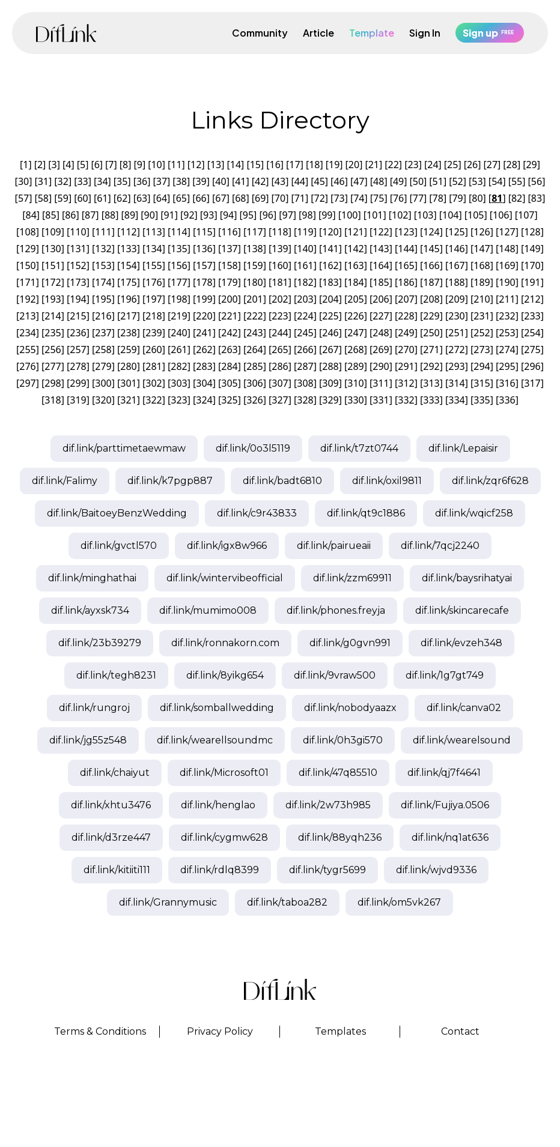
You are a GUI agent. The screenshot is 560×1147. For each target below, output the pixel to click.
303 (179, 383)
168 (481, 265)
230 (456, 315)
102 (400, 215)
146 (456, 248)
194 (78, 299)
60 (82, 198)
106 (501, 215)
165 (406, 265)
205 (355, 299)
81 (497, 198)
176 (153, 282)
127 (507, 231)
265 (280, 349)
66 (200, 198)
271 (431, 349)
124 (431, 231)
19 (334, 164)
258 (103, 349)
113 (153, 231)
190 (507, 282)
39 (200, 181)
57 (23, 198)
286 (280, 366)
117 (254, 231)
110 (78, 231)
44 (299, 181)
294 (481, 366)
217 (128, 315)
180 (254, 282)
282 (179, 366)
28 (512, 164)
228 (406, 315)
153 (103, 265)
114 (179, 231)
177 (179, 282)
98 (307, 215)
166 (431, 265)
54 (497, 181)
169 (507, 265)
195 (103, 299)
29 (531, 164)
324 (204, 400)
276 (27, 366)
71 (299, 198)
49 (398, 181)
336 (507, 400)
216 (103, 315)
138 (254, 248)
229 (431, 315)
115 (204, 231)
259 (128, 349)
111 (103, 231)
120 (330, 231)
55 (516, 181)
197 (153, 299)
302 (153, 383)
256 (52, 349)
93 (208, 215)
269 (381, 349)
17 (294, 164)
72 (319, 198)
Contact (460, 1031)
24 (432, 164)
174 (103, 282)
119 (305, 231)
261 (179, 349)
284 (229, 366)
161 (305, 265)
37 (161, 181)
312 (406, 383)
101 (375, 215)
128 (532, 231)
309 (330, 383)
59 (63, 198)
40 (220, 181)
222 (254, 315)
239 (153, 332)
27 (492, 164)
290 (381, 366)
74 (358, 198)
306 (254, 383)
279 (103, 366)
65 (181, 198)
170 (532, 265)
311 (381, 383)
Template (371, 32)
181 (280, 282)
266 (305, 349)
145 (431, 248)
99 (326, 215)
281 (153, 366)
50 (418, 181)
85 (50, 215)
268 (355, 349)
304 (204, 383)
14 (235, 164)
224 (305, 315)
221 (229, 315)
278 (78, 366)
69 (260, 198)
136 (204, 248)
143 (381, 248)
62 (122, 198)
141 (330, 248)
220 (204, 315)
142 (355, 248)
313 (431, 383)
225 (330, 315)
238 (128, 332)
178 (204, 282)
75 (378, 198)
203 (305, 299)
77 (418, 198)
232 (507, 315)
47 (358, 181)
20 (353, 164)
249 (406, 332)
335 (481, 400)
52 (457, 181)
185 (381, 282)
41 (240, 181)
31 (43, 181)
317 (532, 383)
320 (103, 400)
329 (330, 400)
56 (536, 181)
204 (330, 299)
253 (507, 332)
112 (128, 231)
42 (260, 181)
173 (78, 282)
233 (532, 315)
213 (27, 315)
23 (412, 164)
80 (477, 198)
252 (481, 332)
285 (254, 366)
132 (103, 248)
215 (78, 315)
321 (128, 400)
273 (481, 349)
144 (406, 248)
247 (355, 332)
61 (102, 198)
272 (456, 349)
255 (27, 349)
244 (280, 332)
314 (456, 383)
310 (355, 383)
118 (280, 231)
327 (280, 400)
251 (456, 332)
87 (90, 215)
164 (381, 265)
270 (406, 349)
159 (254, 265)
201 (254, 299)
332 (406, 400)
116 (229, 231)
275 (532, 349)
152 (78, 265)
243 (254, 332)
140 (305, 248)
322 (153, 400)
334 (456, 400)
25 (452, 164)
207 (406, 299)
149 (532, 248)
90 (149, 215)
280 (128, 366)
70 (280, 198)
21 (373, 164)
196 (128, 299)
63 (141, 198)
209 (456, 299)
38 (181, 181)
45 (319, 181)
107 (526, 215)
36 (141, 181)
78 (438, 198)
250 (431, 332)
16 (274, 164)
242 (229, 332)
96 (268, 215)
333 (431, 400)
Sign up (490, 32)
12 (195, 164)
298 (52, 383)
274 (507, 349)
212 (532, 299)
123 (406, 231)
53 (477, 181)
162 (330, 265)
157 (204, 265)
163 (355, 265)
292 (431, 366)
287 (305, 366)
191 (532, 282)
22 (393, 164)
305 (229, 383)
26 (472, 164)
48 (378, 181)
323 (179, 400)
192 (27, 299)
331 (381, 400)
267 (330, 349)
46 (338, 181)
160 (280, 265)
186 (406, 282)
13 (215, 164)
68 (240, 198)
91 (168, 215)
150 (27, 265)
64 (161, 198)
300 (103, 383)
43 (280, 181)
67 (220, 198)
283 (204, 366)
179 (229, 282)
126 (481, 231)
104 (450, 215)
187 (431, 282)
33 (82, 181)
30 (23, 181)
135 (179, 248)
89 (129, 215)
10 (156, 164)
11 (176, 164)
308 (305, 383)
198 (179, 299)
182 (305, 282)
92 (188, 215)
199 (204, 299)
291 (406, 366)
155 (153, 265)
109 (52, 231)
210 (481, 299)
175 (128, 282)
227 (381, 315)
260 (153, 349)
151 (52, 265)
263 (229, 349)
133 (128, 248)
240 (179, 332)
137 (229, 248)
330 (355, 400)
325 (229, 400)
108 (27, 231)
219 (179, 315)
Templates (340, 1031)
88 (110, 215)
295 (507, 366)
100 (349, 215)
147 (481, 248)
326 (254, 400)
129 (27, 248)
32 (63, 181)
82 (516, 198)
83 (536, 198)
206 (381, 299)
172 (52, 282)
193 (52, 299)
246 (330, 332)
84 (31, 215)
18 (314, 164)
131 (78, 248)
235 (52, 332)
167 (456, 265)
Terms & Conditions (100, 1031)
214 (52, 315)
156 (179, 265)
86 (70, 215)
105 (475, 215)
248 (381, 332)
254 (532, 332)
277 (52, 366)
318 (52, 400)
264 (254, 349)
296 (532, 366)
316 (507, 383)
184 (355, 282)
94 (228, 215)
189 (481, 282)
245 (305, 332)
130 (52, 248)
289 (355, 366)
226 (355, 315)
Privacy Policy (220, 1031)
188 (456, 282)
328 (305, 400)
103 (425, 215)
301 (128, 383)
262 (204, 349)
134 (153, 248)
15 (255, 164)
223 (280, 315)
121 (355, 231)
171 (27, 282)
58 (43, 198)
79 (457, 198)
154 (128, 265)
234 (27, 332)
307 (280, 383)
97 (287, 215)
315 (481, 383)
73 (338, 198)
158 (229, 265)
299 (78, 383)
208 (431, 299)
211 (507, 299)
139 (280, 248)
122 (381, 231)
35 (122, 181)
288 (330, 366)
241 (204, 332)
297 (27, 383)
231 (481, 315)
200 (229, 299)
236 (78, 332)
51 (438, 181)
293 (456, 366)
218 (153, 315)
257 (78, 349)
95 (248, 215)
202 (280, 299)
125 (456, 231)
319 (78, 400)
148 (507, 248)
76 (398, 198)
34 (102, 181)
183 (330, 282)
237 (103, 332)
